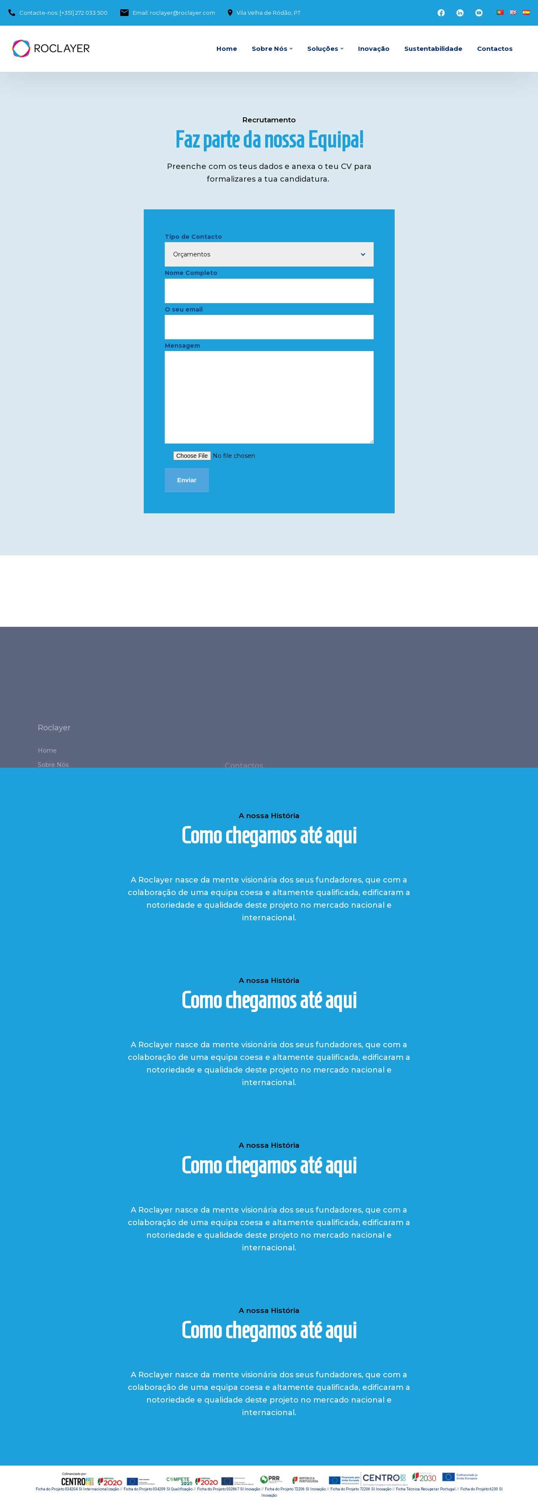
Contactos (495, 49)
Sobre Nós (269, 49)
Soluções (322, 49)
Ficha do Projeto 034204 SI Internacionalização (77, 1489)
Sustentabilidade (433, 49)
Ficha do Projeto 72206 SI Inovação (295, 1489)
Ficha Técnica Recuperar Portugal (426, 1489)
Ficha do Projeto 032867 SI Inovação (228, 1489)
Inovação (374, 49)
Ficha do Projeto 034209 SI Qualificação (158, 1489)
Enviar (187, 479)
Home (226, 49)
